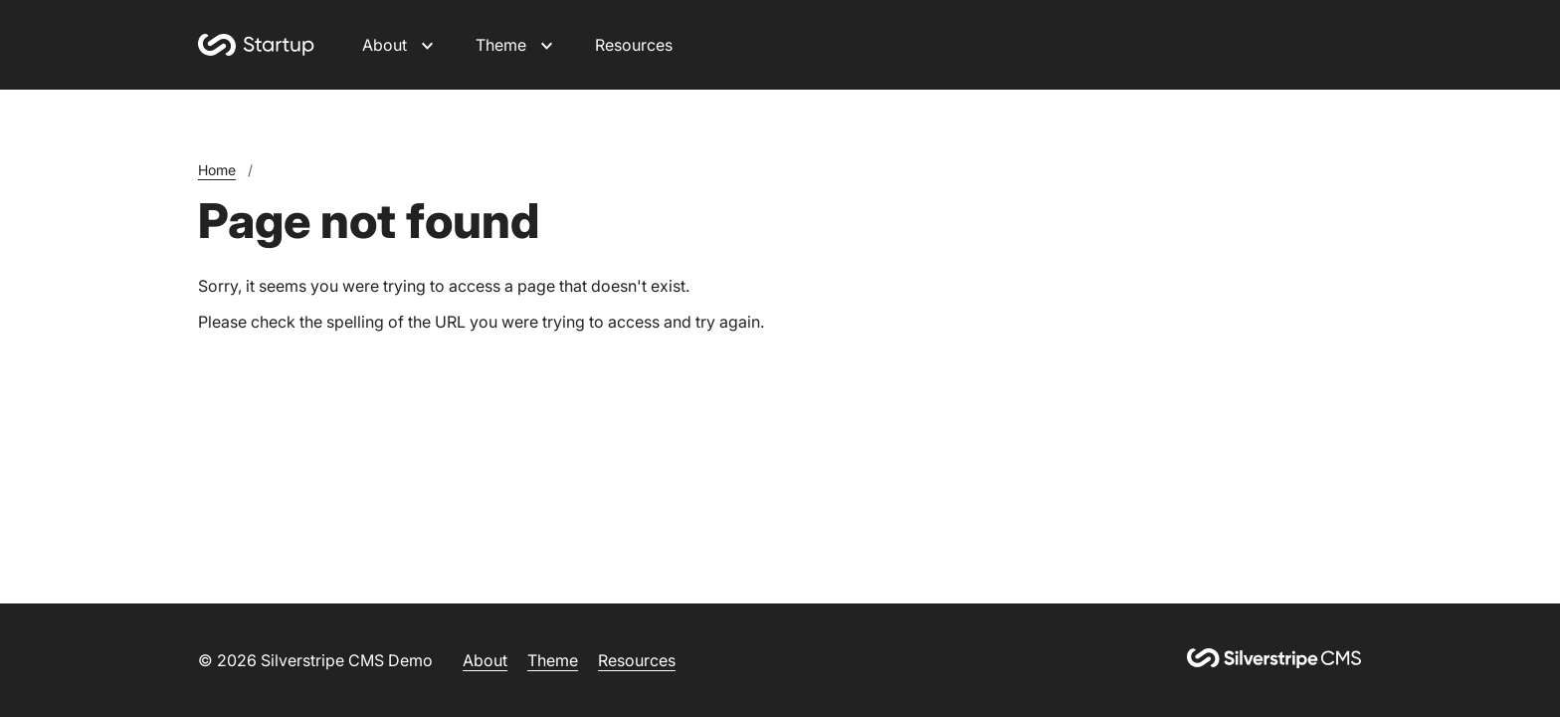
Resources (634, 45)
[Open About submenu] (427, 44)
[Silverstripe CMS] (1274, 660)
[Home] (256, 45)
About (384, 45)
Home (217, 169)
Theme (501, 45)
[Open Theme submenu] (546, 44)
